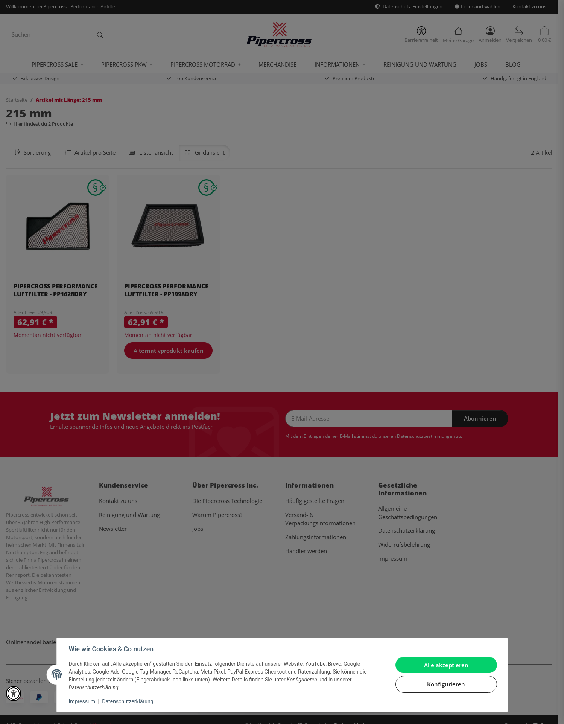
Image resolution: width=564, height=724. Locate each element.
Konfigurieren (446, 684)
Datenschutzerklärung (127, 701)
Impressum (82, 701)
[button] (13, 693)
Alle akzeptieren (446, 665)
